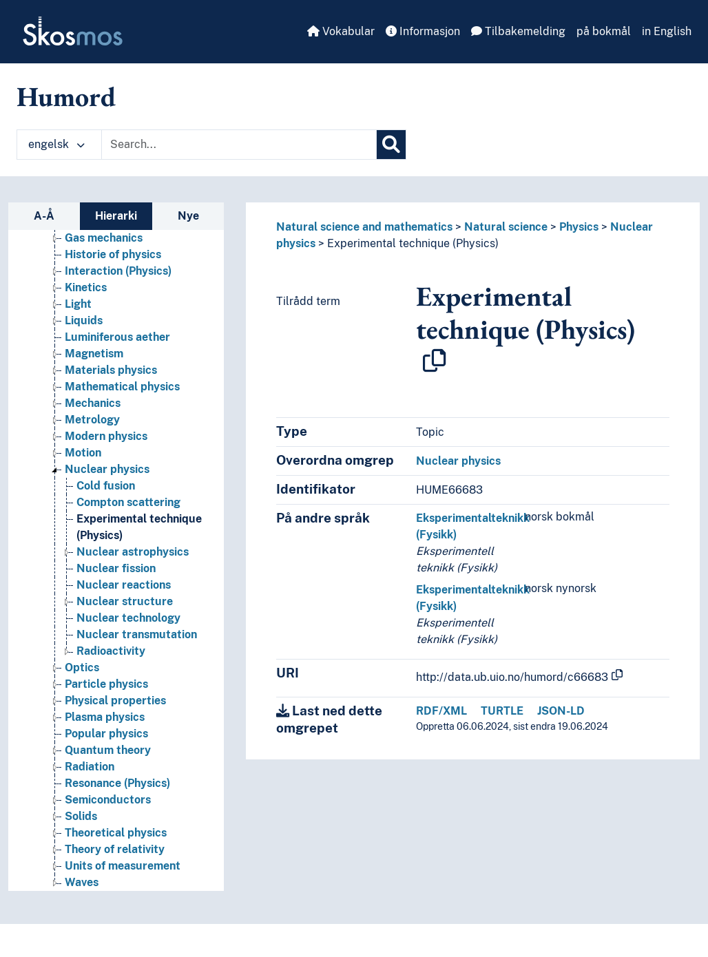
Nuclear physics (458, 460)
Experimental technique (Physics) (413, 243)
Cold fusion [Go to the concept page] (105, 485)
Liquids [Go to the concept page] (84, 320)
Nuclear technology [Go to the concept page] (128, 617)
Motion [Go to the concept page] (83, 452)
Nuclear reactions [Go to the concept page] (123, 584)
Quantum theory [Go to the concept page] (108, 750)
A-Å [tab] (44, 215)
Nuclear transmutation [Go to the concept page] (136, 634)
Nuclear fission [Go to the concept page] (116, 568)
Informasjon (423, 31)
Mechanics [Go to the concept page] (93, 403)
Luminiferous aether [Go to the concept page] (117, 337)
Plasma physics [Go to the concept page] (105, 717)
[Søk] (391, 144)
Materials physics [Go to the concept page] (111, 370)
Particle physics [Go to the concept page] (106, 684)
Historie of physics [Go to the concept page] (113, 254)
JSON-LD (561, 710)
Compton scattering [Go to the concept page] (128, 502)
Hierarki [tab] (116, 215)
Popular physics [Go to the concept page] (106, 733)
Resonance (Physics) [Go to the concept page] (117, 783)
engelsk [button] (56, 144)
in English (666, 31)
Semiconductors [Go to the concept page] (108, 799)
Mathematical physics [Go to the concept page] (122, 386)
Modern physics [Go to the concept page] (106, 436)
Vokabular (341, 31)
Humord (66, 96)
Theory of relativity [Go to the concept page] (115, 849)
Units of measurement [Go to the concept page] (122, 865)
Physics (578, 226)
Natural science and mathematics (364, 226)
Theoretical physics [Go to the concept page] (116, 832)
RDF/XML (441, 710)
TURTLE (502, 710)
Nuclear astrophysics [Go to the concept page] (132, 551)
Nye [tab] (188, 215)
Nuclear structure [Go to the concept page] (124, 601)
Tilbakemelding (518, 31)
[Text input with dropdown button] (239, 144)
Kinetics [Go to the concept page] (86, 287)
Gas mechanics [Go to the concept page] (104, 237)
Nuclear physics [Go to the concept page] (107, 469)
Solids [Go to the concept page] (81, 816)
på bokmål (603, 31)
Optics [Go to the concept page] (82, 667)
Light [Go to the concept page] (78, 304)
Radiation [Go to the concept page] (89, 766)
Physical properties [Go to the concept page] (115, 700)
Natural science (506, 226)
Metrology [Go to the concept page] (92, 419)
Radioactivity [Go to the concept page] (110, 651)
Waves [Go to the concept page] (81, 882)
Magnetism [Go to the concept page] (94, 353)
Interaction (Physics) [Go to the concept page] (118, 270)
